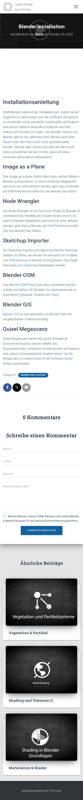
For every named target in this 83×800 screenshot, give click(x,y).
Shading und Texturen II (31, 700)
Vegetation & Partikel (28, 633)
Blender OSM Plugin (22, 285)
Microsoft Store (37, 142)
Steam (7, 142)
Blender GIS (11, 314)
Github (28, 265)
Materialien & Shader (28, 768)
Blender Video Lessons (33, 375)
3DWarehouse (18, 260)
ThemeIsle (55, 790)
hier (26, 137)
